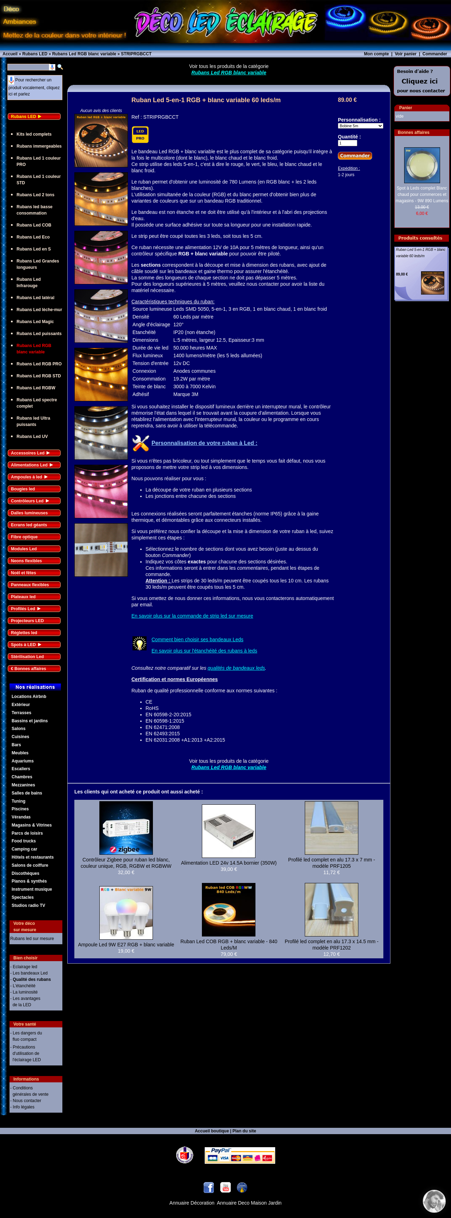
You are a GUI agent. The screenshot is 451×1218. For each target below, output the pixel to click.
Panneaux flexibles (30, 584)
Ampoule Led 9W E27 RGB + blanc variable (126, 944)
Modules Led (24, 548)
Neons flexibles (26, 560)
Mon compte (376, 53)
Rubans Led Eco (33, 237)
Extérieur (21, 704)
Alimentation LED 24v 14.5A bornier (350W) (229, 863)
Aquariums (23, 761)
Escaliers (21, 768)
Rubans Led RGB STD (39, 375)
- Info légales (22, 1107)
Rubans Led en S (34, 249)
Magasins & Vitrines (32, 825)
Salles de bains (27, 793)
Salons (18, 728)
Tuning (18, 801)
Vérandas (21, 817)
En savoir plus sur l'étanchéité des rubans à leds (204, 651)
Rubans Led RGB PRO (39, 363)
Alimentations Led (29, 465)
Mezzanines (23, 785)
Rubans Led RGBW (36, 387)
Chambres (22, 776)
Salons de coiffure (30, 865)
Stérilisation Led (27, 656)
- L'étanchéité (23, 985)
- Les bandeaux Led (29, 973)
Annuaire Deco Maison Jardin (249, 1203)
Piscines (20, 808)
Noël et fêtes (23, 572)
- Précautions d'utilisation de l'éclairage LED (25, 1053)
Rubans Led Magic (35, 321)
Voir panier (405, 53)
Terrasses (21, 712)
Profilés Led (23, 608)
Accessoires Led (27, 453)
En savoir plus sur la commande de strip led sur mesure (192, 616)
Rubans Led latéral (35, 297)
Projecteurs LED (27, 620)
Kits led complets (34, 134)
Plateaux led (23, 596)
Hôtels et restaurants (33, 857)
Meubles (20, 752)
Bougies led (23, 489)
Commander (434, 53)
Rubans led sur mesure (32, 938)
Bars (16, 744)
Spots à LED (23, 644)
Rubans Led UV (32, 436)
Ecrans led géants (29, 525)
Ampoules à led (26, 477)
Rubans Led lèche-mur (39, 309)
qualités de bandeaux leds (236, 668)
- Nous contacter (25, 1100)
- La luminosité (24, 992)
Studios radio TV (28, 905)
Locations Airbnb (29, 696)
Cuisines (20, 736)
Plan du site (244, 1131)
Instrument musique (32, 889)
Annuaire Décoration (192, 1203)
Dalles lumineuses (29, 513)
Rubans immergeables (39, 146)
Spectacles (23, 897)
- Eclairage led (23, 966)
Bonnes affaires (414, 132)
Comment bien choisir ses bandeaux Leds (197, 639)
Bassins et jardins (30, 720)
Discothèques (25, 873)
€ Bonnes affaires (28, 668)
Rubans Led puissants (39, 333)
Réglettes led (24, 632)
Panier (405, 107)
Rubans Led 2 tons (35, 194)
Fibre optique (24, 536)
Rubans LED (23, 116)
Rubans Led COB (34, 225)
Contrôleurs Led (27, 501)
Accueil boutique (212, 1131)
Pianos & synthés (29, 881)
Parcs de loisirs (27, 833)
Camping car (24, 849)
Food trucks (24, 841)
